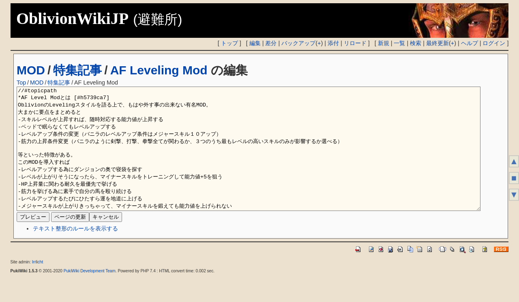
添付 (333, 43)
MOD (31, 70)
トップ (229, 43)
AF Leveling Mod (159, 70)
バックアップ (298, 43)
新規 (383, 43)
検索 (415, 43)
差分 (271, 43)
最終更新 (437, 43)
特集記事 (77, 70)
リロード (355, 43)
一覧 (399, 43)
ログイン (494, 43)
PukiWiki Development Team (90, 295)
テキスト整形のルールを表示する (75, 253)
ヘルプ (469, 43)
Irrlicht (37, 286)
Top (21, 82)
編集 (255, 43)
